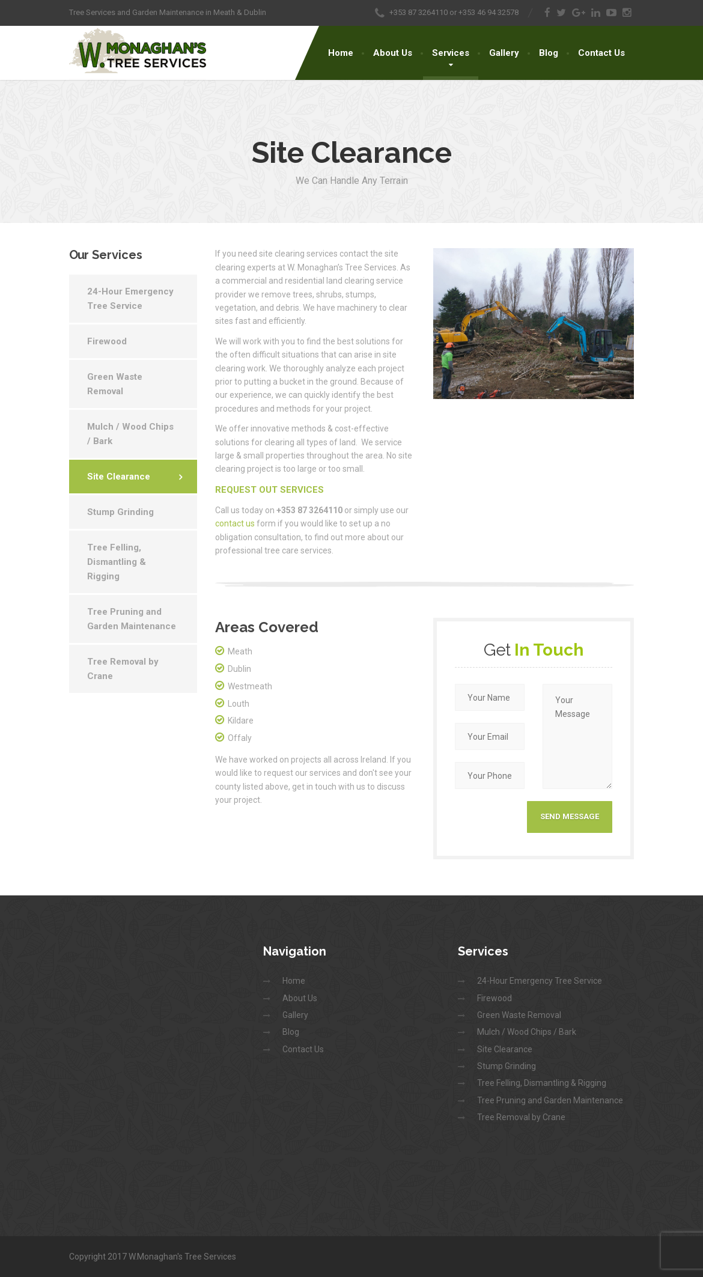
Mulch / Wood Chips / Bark (130, 433)
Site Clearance (118, 476)
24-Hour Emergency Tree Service (130, 298)
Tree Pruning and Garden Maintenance (131, 619)
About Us (392, 52)
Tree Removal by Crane (123, 668)
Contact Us (601, 52)
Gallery (504, 52)
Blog (548, 52)
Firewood (107, 341)
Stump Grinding (120, 512)
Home (340, 52)
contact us (235, 523)
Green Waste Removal (114, 384)
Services (450, 52)
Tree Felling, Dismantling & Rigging (116, 562)
